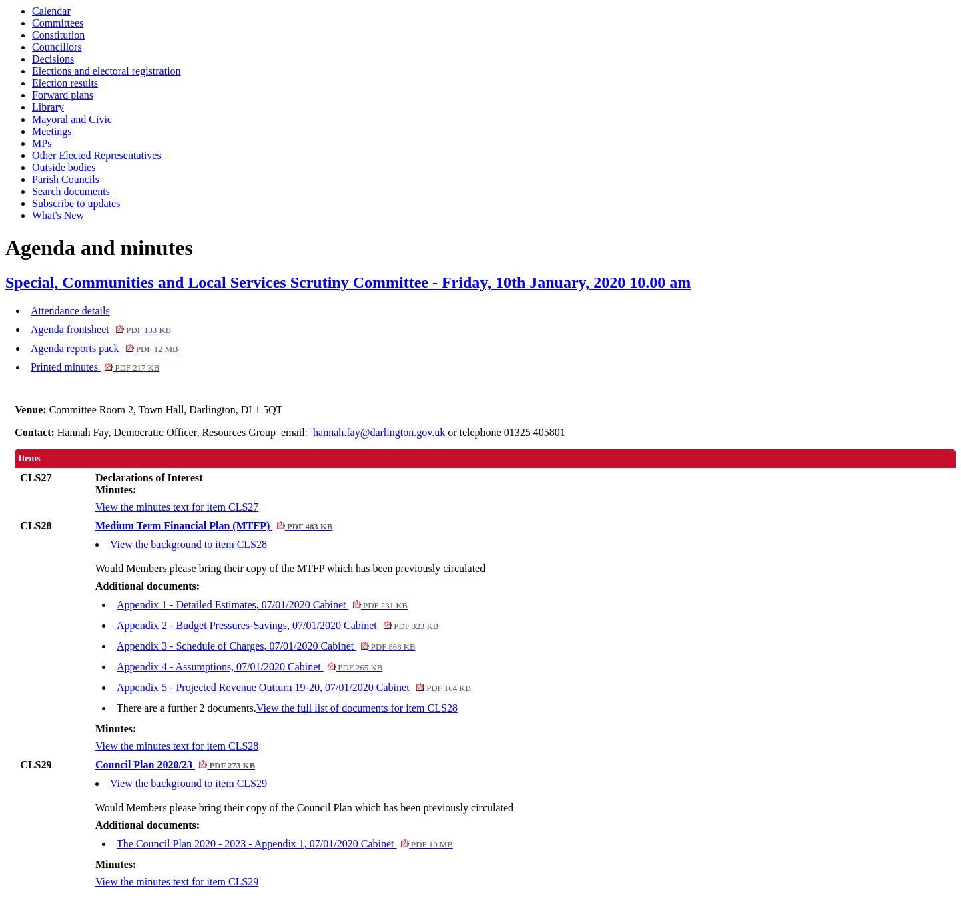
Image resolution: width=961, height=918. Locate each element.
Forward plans (62, 95)
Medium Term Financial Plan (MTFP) (213, 525)
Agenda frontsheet (101, 329)
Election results (65, 83)
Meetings (52, 131)
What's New (58, 215)
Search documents (71, 191)
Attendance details (70, 310)
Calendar (51, 11)
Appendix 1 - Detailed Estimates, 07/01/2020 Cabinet (262, 604)
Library (48, 107)
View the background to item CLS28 (188, 544)
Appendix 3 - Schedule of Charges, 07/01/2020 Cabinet (266, 646)
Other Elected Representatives (97, 155)
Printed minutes (95, 367)
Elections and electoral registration (106, 71)
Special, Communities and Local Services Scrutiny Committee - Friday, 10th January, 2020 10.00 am (348, 282)
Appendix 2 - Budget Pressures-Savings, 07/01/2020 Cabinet (277, 625)
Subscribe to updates (76, 203)
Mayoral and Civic (72, 119)
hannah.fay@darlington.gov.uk (379, 432)
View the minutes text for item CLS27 (176, 507)
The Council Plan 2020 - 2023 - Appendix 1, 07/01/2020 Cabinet (285, 843)
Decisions (53, 59)
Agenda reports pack (104, 348)
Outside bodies (64, 167)
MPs (41, 143)
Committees (57, 23)
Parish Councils (65, 179)
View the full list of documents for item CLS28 (357, 708)
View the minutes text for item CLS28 (176, 746)
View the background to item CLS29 (188, 783)
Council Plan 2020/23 (175, 764)
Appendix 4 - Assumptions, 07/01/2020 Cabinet (249, 666)
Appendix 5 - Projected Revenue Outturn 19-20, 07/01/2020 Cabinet (294, 687)
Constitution (58, 35)
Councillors (57, 47)
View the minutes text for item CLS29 (176, 881)
